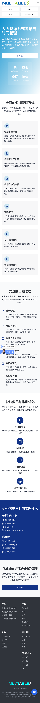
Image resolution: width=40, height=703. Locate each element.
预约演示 (20, 587)
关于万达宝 (26, 636)
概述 (10, 9)
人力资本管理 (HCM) (9, 612)
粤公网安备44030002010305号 (25, 697)
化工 (23, 615)
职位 (23, 640)
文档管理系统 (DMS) (9, 618)
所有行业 (25, 608)
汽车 (23, 612)
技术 (10, 14)
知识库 (4, 640)
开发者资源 (6, 636)
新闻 (3, 643)
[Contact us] (34, 692)
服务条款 (24, 688)
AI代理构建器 (7, 615)
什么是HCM (29, 14)
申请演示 (20, 56)
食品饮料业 (26, 622)
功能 (29, 9)
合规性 (4, 647)
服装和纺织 (26, 625)
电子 (23, 618)
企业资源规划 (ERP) (9, 608)
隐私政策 (16, 688)
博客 (23, 647)
